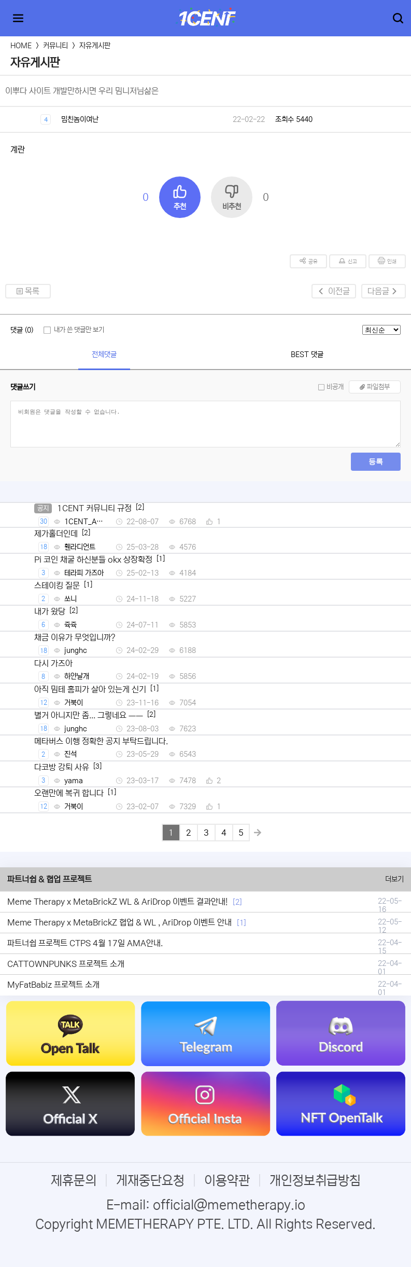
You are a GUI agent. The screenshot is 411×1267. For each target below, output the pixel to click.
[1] (241, 923)
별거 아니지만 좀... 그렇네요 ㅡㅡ (88, 715)
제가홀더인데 (56, 533)
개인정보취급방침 (315, 1180)
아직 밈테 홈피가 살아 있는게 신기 (90, 689)
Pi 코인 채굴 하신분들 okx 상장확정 (93, 559)
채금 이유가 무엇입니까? (75, 637)
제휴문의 (73, 1180)
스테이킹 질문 (57, 585)
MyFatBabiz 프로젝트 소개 (53, 984)
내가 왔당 (49, 611)
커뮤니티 (55, 46)
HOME (21, 46)
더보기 (394, 879)
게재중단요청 (150, 1180)
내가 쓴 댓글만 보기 (79, 330)
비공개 (335, 387)
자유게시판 (94, 46)
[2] (237, 902)
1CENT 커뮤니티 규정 (94, 508)
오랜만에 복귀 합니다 (69, 793)
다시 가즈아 (53, 663)
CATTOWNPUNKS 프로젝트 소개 (65, 964)
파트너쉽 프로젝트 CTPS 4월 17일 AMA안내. (85, 943)
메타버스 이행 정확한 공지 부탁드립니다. (101, 741)
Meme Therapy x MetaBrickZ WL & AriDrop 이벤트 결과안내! (117, 901)
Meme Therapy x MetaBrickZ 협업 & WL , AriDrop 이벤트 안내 (119, 922)
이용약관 (227, 1180)
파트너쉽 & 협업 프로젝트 (49, 879)
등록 (376, 461)
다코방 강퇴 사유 (61, 767)
